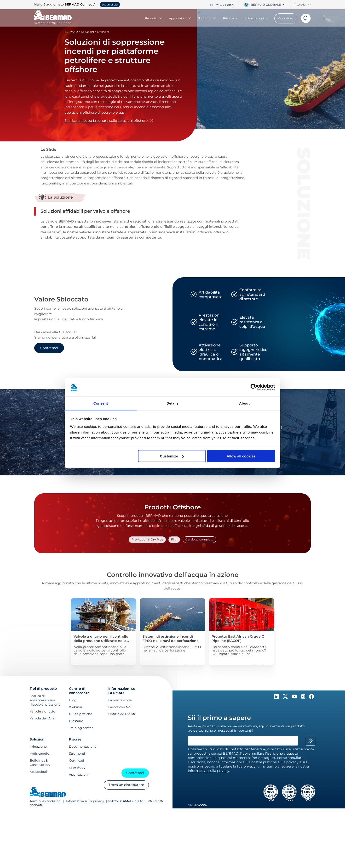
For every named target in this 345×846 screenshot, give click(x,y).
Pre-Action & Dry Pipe (149, 539)
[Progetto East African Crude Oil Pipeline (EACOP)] (241, 631)
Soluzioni (207, 18)
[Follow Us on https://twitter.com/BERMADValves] (286, 698)
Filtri (174, 539)
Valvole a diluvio (42, 711)
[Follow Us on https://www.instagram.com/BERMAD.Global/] (303, 698)
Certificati (76, 761)
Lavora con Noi (119, 707)
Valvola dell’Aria (42, 718)
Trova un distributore (126, 785)
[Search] (303, 18)
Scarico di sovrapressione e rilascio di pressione (45, 700)
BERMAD (71, 31)
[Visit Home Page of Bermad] (53, 21)
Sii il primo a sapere (219, 718)
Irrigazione (38, 747)
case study (77, 767)
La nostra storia (120, 700)
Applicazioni (180, 18)
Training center (81, 728)
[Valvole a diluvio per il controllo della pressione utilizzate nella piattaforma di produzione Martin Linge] (103, 631)
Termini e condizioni (46, 801)
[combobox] (269, 4)
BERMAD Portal (222, 5)
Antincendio (39, 754)
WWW (202, 805)
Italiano (302, 4)
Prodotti (153, 18)
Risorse (230, 18)
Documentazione (83, 747)
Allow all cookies (241, 456)
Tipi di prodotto (43, 689)
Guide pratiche (80, 714)
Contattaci (285, 18)
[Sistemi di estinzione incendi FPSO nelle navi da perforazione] (172, 631)
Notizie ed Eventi (121, 714)
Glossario (76, 721)
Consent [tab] (100, 403)
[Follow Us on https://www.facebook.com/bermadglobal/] (311, 698)
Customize (172, 456)
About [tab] (244, 403)
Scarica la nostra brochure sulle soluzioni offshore (109, 120)
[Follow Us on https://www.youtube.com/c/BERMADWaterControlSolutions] (295, 698)
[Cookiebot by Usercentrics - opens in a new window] (254, 387)
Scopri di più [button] (110, 4)
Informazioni (257, 18)
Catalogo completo (198, 539)
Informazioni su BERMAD (121, 691)
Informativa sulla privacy (85, 801)
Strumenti (77, 754)
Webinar (75, 707)
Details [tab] (172, 403)
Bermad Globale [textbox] (266, 4)
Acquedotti (38, 772)
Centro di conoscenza (79, 691)
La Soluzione (60, 197)
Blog (72, 700)
